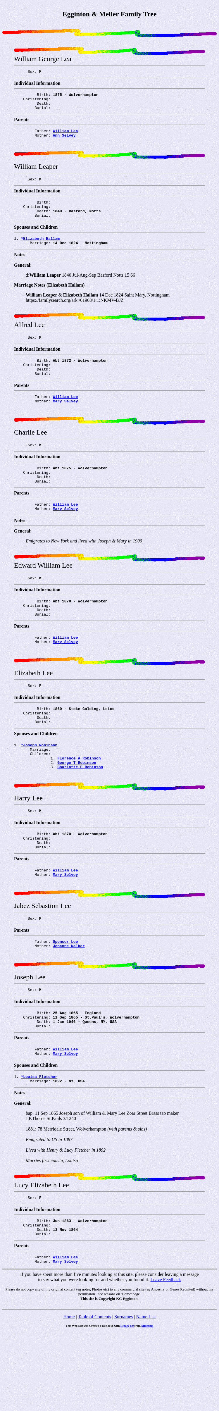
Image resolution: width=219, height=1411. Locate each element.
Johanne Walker (69, 1008)
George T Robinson (76, 809)
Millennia (147, 1404)
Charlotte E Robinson (80, 815)
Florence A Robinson (79, 804)
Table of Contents (94, 1395)
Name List (146, 1395)
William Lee (65, 416)
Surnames (123, 1395)
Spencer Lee (65, 1002)
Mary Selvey (65, 422)
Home (69, 1395)
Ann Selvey (64, 141)
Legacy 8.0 (127, 1404)
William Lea (65, 136)
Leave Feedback (165, 1358)
